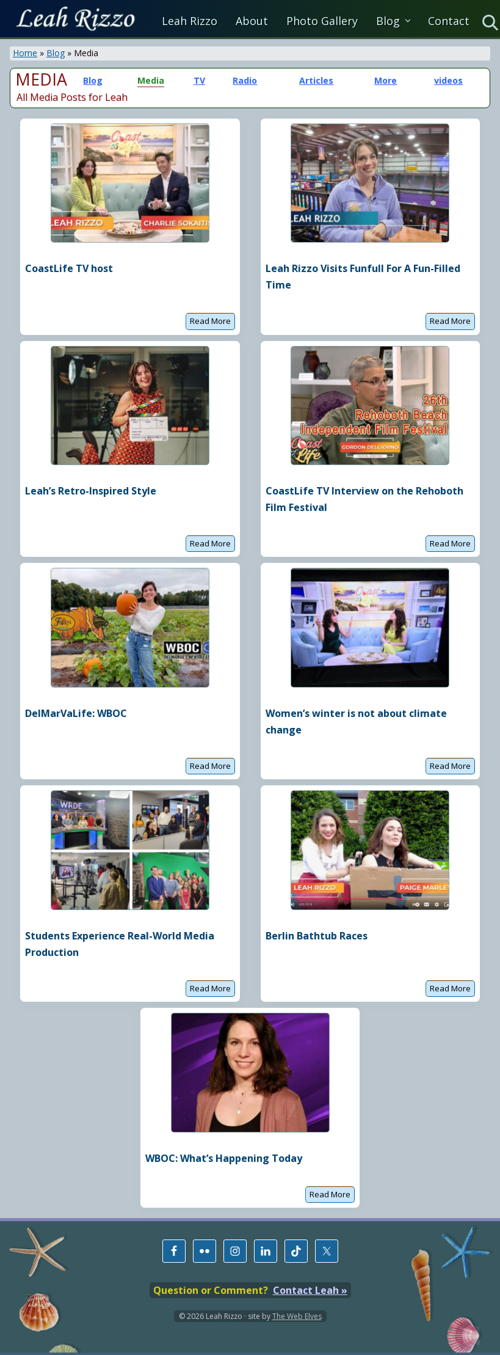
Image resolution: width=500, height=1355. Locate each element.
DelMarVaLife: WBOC (76, 713)
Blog (55, 53)
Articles (316, 80)
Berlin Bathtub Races (317, 935)
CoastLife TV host (69, 268)
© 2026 (191, 1316)
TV (199, 80)
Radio (245, 80)
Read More (210, 322)
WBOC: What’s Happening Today (223, 1158)
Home (25, 53)
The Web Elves (297, 1316)
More (385, 80)
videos (448, 80)
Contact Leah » (310, 1290)
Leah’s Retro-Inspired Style (90, 491)
